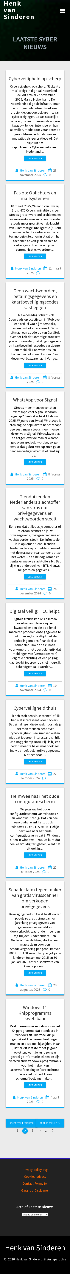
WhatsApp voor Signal (35, 400)
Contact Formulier (35, 1183)
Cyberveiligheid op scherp (35, 78)
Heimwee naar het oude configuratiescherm (35, 799)
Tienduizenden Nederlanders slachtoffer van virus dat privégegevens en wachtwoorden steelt (35, 508)
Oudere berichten (50, 1123)
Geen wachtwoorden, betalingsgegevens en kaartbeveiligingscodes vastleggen (35, 299)
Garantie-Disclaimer (35, 1190)
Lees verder (35, 158)
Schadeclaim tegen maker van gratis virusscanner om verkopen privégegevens (35, 897)
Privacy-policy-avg (35, 1169)
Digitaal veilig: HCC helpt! (35, 611)
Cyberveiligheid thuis (35, 708)
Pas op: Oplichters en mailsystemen (35, 195)
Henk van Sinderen (19, 10)
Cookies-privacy (35, 1176)
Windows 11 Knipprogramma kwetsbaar (35, 1013)
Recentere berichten (22, 1123)
